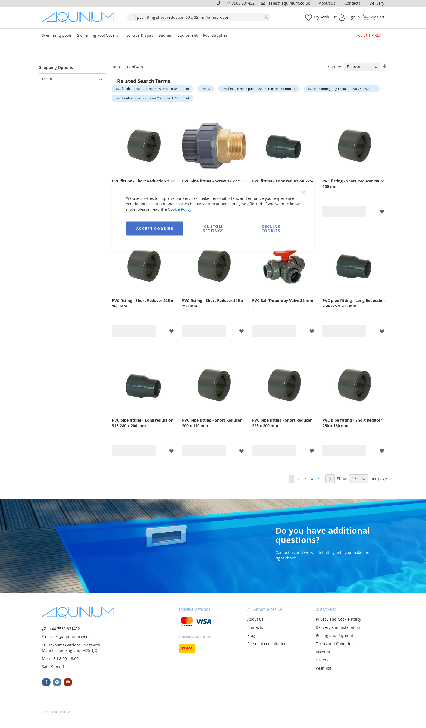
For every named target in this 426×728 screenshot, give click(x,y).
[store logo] (80, 17)
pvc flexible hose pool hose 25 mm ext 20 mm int (152, 98)
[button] (382, 211)
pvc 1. (205, 88)
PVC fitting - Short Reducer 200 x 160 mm (353, 183)
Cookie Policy (179, 209)
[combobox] (198, 17)
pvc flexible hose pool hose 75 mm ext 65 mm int (152, 88)
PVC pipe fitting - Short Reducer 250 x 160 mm (352, 423)
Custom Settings (213, 228)
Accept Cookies (154, 228)
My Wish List (325, 17)
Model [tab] (48, 79)
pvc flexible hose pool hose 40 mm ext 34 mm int (259, 88)
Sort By (334, 66)
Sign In (353, 17)
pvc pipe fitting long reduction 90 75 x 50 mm (341, 88)
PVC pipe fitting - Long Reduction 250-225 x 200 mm (353, 303)
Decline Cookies (270, 228)
